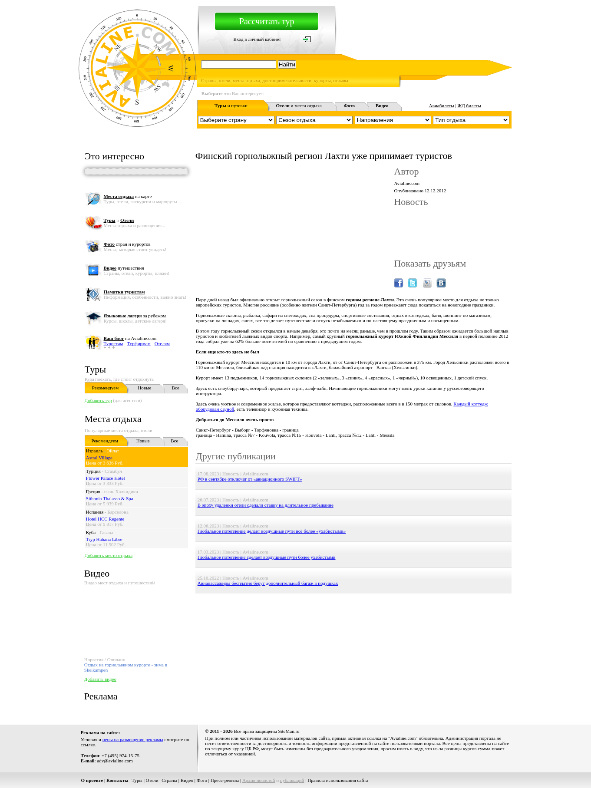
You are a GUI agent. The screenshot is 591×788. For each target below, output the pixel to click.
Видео (187, 780)
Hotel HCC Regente (105, 518)
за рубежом (135, 315)
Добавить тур (98, 400)
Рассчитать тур (266, 21)
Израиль (94, 450)
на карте (128, 196)
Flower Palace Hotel (105, 478)
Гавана (106, 532)
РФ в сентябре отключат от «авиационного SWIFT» (250, 478)
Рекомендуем (105, 387)
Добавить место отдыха (108, 555)
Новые (144, 387)
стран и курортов (127, 244)
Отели (152, 780)
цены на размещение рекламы (132, 739)
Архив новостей (258, 780)
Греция (93, 491)
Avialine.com (406, 183)
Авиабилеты (441, 105)
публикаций (292, 780)
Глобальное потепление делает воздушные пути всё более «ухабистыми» (272, 531)
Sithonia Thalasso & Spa (109, 498)
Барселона (117, 511)
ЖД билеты (469, 105)
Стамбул (113, 471)
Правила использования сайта (337, 780)
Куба (91, 532)
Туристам (113, 343)
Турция (93, 471)
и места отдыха (299, 105)
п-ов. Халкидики (121, 491)
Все (175, 387)
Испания (94, 511)
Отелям (162, 343)
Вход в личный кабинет (257, 39)
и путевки (231, 105)
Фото (202, 780)
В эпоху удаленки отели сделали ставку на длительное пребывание (265, 505)
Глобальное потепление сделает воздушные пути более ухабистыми (267, 557)
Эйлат (113, 450)
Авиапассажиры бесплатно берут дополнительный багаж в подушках (268, 583)
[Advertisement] (353, 613)
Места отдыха (113, 418)
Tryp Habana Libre (104, 539)
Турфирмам (138, 343)
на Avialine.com (130, 338)
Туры (95, 369)
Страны (169, 780)
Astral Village (99, 457)
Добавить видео (100, 679)
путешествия (124, 267)
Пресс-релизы (225, 780)
